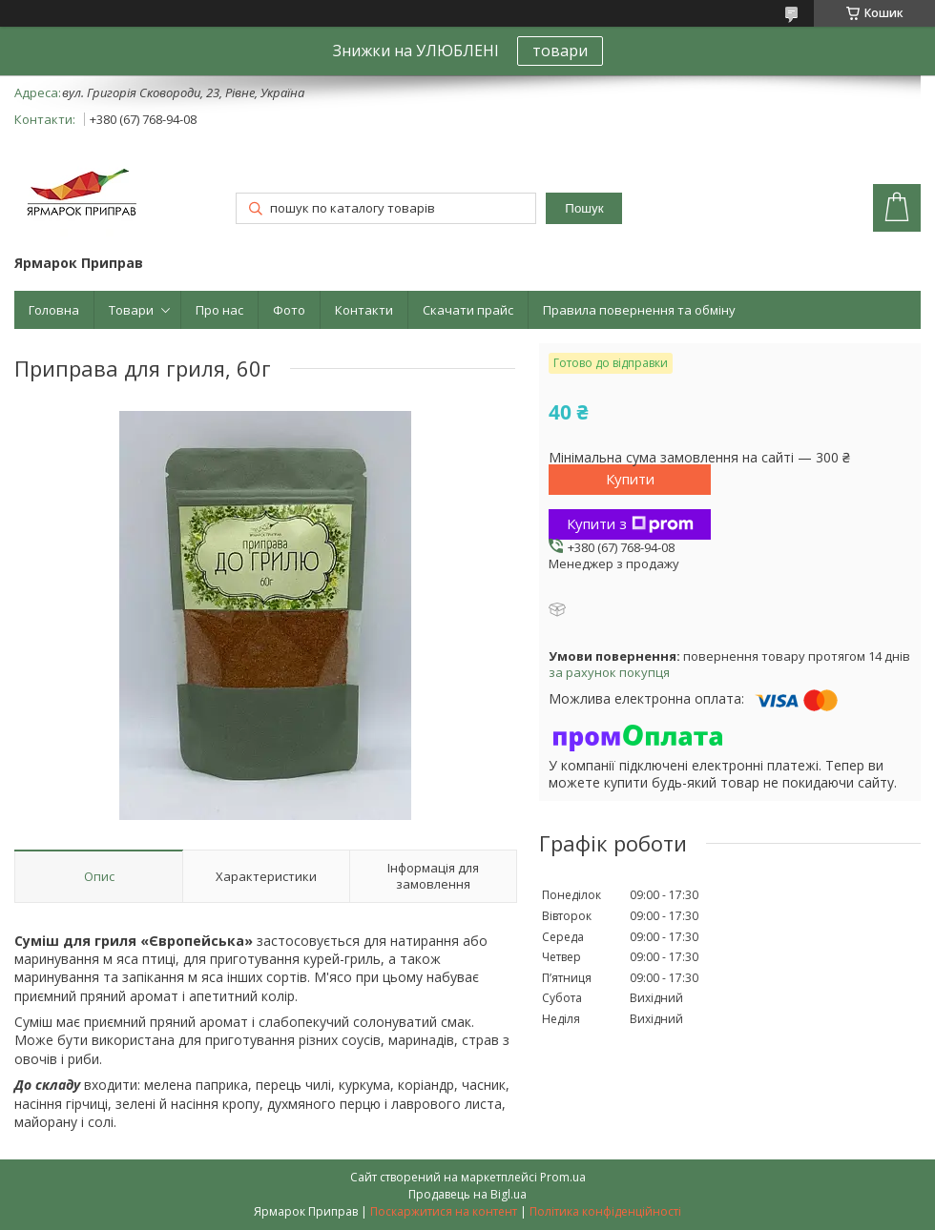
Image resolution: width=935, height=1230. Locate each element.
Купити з (630, 523)
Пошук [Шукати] (584, 208)
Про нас (219, 309)
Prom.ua (563, 1177)
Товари (131, 309)
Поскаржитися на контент (443, 1211)
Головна (54, 309)
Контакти (364, 309)
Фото (289, 309)
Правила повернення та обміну (639, 309)
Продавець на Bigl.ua (467, 1194)
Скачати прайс (468, 309)
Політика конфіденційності (605, 1211)
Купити (630, 478)
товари (560, 50)
